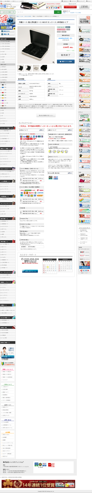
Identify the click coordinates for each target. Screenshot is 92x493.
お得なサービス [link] (6, 415)
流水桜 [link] (3, 231)
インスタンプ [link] (4, 284)
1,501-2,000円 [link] (4, 74)
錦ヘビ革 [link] (3, 214)
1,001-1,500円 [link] (4, 72)
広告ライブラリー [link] (6, 450)
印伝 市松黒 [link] (4, 265)
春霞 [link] (3, 234)
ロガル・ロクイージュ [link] (6, 307)
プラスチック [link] (4, 120)
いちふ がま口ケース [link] (6, 176)
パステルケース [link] (5, 158)
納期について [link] (5, 392)
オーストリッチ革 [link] (5, 208)
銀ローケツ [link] (4, 246)
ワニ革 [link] (3, 211)
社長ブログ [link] (5, 456)
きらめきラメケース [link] (6, 277)
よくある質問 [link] (5, 422)
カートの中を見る (70, 7)
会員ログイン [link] (5, 407)
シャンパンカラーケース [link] (7, 153)
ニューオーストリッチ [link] (6, 161)
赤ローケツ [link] (4, 252)
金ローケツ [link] (4, 249)
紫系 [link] (4, 100)
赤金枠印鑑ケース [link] (5, 138)
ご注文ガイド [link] (5, 386)
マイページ (73, 1)
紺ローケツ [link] (4, 254)
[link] (7, 443)
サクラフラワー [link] (5, 226)
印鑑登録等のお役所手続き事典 (83, 235)
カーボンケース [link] (5, 135)
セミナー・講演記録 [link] (7, 453)
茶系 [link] (4, 105)
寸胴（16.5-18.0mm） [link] (6, 48)
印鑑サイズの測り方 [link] (7, 374)
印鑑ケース (65, 12)
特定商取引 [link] (5, 394)
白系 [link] (4, 90)
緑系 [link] (4, 95)
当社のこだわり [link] (6, 434)
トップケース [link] (4, 295)
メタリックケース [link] (5, 290)
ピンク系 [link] (5, 103)
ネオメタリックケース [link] (6, 191)
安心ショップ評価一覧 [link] (7, 445)
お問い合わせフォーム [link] (7, 427)
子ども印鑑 (78, 12)
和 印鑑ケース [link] (4, 267)
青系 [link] (4, 87)
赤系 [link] (4, 92)
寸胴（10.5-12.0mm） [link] (6, 43)
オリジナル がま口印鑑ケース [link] (8, 171)
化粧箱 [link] (3, 62)
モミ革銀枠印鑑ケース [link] (6, 130)
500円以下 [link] (4, 66)
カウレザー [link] (4, 143)
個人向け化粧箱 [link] (5, 330)
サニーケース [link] (4, 156)
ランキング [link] (5, 379)
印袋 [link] (3, 59)
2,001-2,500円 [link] (4, 77)
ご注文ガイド (65, 1)
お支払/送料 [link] (5, 389)
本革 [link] (3, 110)
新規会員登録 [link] (5, 410)
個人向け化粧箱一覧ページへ (46, 115)
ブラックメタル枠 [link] (5, 133)
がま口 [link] (3, 51)
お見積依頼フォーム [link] (7, 425)
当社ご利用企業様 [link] (6, 448)
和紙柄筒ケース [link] (5, 259)
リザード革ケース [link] (5, 206)
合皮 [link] (3, 113)
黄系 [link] (4, 97)
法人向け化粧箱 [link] (5, 332)
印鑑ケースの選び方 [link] (7, 371)
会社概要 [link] (4, 437)
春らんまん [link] (4, 236)
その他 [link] (3, 123)
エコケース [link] (4, 297)
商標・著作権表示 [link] (6, 397)
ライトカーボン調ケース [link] (7, 151)
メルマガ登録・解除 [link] (7, 412)
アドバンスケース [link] (5, 183)
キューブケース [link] (5, 189)
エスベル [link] (3, 287)
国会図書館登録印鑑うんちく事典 (83, 231)
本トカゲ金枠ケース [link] (6, 141)
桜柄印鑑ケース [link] (5, 223)
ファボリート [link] (4, 164)
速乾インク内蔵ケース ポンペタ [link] (8, 310)
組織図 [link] (4, 440)
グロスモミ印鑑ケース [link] (6, 275)
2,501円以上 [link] (4, 79)
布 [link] (2, 115)
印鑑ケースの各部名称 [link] (7, 377)
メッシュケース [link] (5, 186)
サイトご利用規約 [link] (6, 400)
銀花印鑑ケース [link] (5, 221)
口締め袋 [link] (3, 335)
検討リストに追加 (66, 61)
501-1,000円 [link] (4, 69)
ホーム (89, 1)
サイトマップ (81, 1)
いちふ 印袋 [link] (4, 337)
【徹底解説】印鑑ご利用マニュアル (83, 239)
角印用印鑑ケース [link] (5, 320)
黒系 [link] (4, 84)
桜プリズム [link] (4, 229)
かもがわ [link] (3, 257)
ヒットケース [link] (4, 292)
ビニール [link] (3, 118)
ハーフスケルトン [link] (5, 300)
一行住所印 (72, 12)
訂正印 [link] (3, 56)
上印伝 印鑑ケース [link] (5, 262)
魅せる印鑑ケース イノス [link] (7, 312)
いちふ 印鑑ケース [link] (5, 244)
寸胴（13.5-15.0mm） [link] (6, 46)
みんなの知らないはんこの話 (83, 242)
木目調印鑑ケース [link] (5, 198)
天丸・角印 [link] (4, 54)
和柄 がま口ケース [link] (5, 174)
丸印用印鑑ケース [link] (5, 322)
